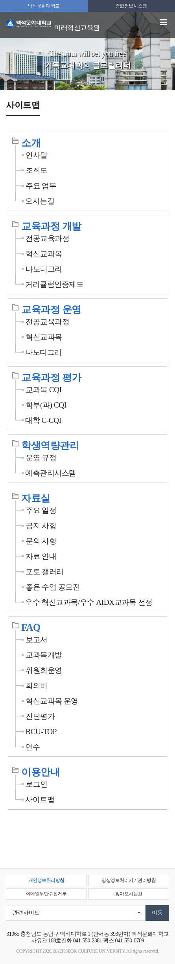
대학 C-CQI (43, 420)
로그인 (37, 784)
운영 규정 (41, 458)
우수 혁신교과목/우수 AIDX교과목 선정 (89, 602)
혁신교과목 (44, 254)
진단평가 (40, 716)
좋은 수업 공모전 (53, 587)
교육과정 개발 (51, 226)
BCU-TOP (41, 731)
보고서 (37, 639)
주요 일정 (41, 510)
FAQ (31, 627)
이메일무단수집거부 (46, 893)
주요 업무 (41, 186)
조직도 (37, 170)
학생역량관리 (50, 445)
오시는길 (39, 201)
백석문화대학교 (44, 6)
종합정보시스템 (131, 6)
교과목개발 (44, 655)
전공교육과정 (47, 238)
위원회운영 (44, 670)
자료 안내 (41, 556)
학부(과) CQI (46, 405)
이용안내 (40, 772)
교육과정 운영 (51, 309)
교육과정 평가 (51, 377)
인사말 (37, 155)
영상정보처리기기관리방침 (128, 880)
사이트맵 (39, 799)
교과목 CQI (44, 390)
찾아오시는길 (128, 893)
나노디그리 (44, 269)
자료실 (35, 498)
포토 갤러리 (45, 571)
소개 (31, 143)
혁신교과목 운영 (52, 701)
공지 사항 (41, 525)
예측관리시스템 (50, 473)
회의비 (37, 685)
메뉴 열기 (163, 22)
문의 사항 (41, 541)
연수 (32, 747)
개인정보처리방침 (46, 880)
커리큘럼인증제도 (54, 284)
